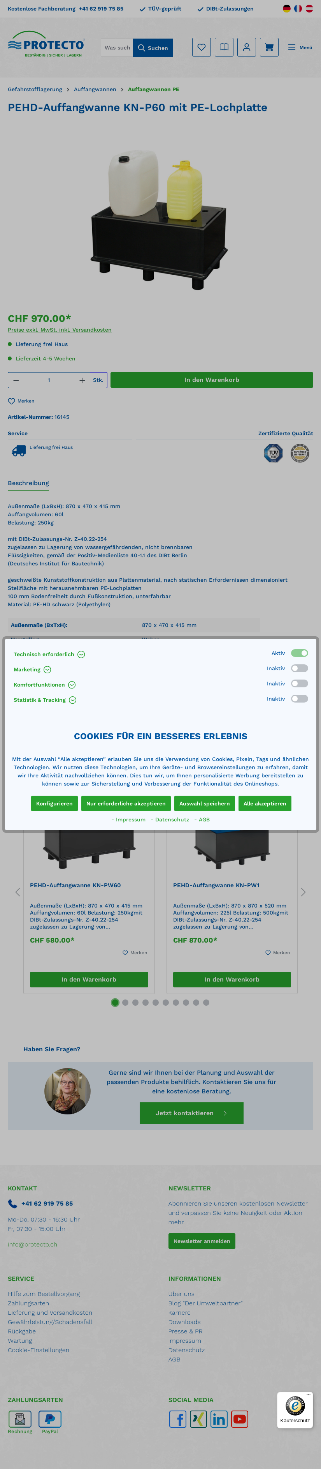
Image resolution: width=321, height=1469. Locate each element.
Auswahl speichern (204, 803)
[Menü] (308, 1396)
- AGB (202, 819)
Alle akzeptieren (265, 803)
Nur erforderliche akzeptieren (126, 803)
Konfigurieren (54, 803)
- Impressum (129, 819)
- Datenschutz (171, 819)
